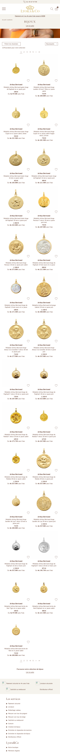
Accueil (4, 20)
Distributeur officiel (14, 742)
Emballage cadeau (14, 712)
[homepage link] (30, 8)
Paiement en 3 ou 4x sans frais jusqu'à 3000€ (30, 16)
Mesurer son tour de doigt (17, 719)
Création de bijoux (14, 731)
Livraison (11, 708)
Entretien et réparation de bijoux (19, 738)
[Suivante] (36, 52)
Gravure (10, 727)
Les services (13, 699)
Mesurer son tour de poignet (17, 715)
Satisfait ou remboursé (15, 723)
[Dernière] (39, 52)
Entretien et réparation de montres (20, 735)
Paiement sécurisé (14, 704)
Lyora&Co (12, 748)
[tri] (51, 43)
